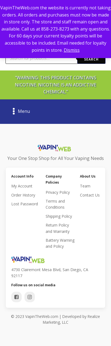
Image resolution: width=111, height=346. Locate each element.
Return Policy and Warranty (58, 228)
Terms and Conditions (55, 204)
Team (85, 186)
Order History (23, 195)
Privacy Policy (58, 192)
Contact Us (90, 195)
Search (91, 59)
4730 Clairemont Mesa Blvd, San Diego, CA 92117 (49, 272)
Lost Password (24, 203)
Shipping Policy (59, 216)
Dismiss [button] (72, 50)
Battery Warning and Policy (60, 243)
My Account (21, 186)
